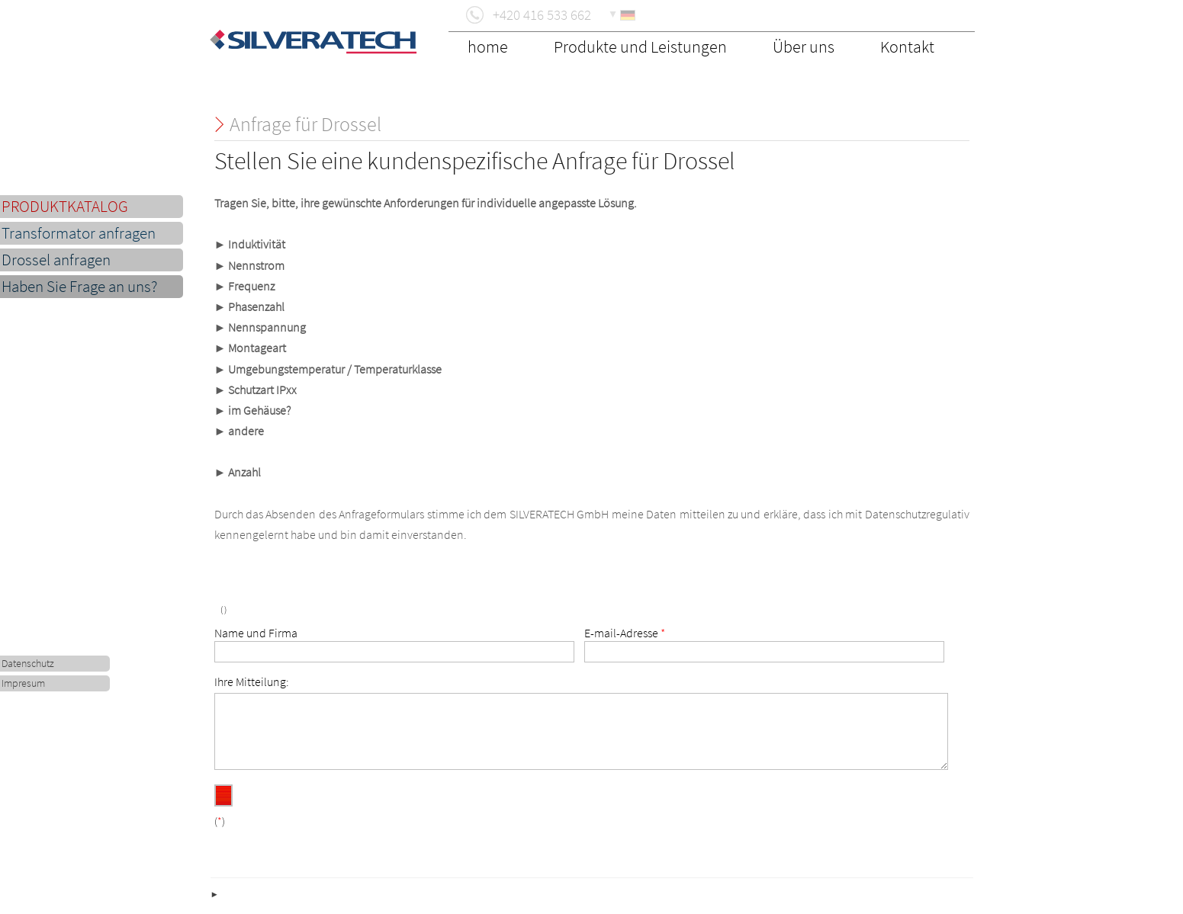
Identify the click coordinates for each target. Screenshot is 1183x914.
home (488, 46)
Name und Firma (255, 632)
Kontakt (907, 46)
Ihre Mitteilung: (251, 681)
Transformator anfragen (79, 233)
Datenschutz (28, 663)
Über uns (803, 46)
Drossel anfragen (56, 260)
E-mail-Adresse (624, 632)
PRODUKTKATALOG (65, 206)
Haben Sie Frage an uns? (79, 287)
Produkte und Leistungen (640, 46)
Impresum (23, 683)
